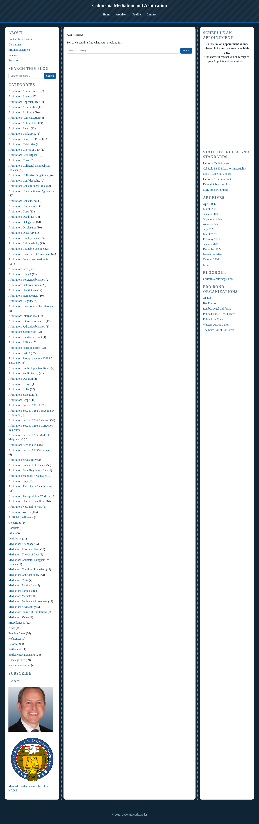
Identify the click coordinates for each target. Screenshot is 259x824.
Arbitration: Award (19, 128)
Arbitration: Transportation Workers (29, 496)
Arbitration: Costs (18, 211)
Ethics (12, 533)
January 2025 (211, 244)
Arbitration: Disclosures (22, 227)
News (11, 628)
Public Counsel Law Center (219, 313)
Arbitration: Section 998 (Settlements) (30, 450)
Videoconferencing (19, 665)
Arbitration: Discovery (21, 232)
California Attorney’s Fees (218, 278)
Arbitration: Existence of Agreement (29, 254)
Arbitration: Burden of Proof (25, 139)
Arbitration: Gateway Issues (24, 285)
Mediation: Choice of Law (23, 554)
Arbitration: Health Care (22, 290)
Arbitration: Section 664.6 (23, 444)
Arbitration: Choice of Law (24, 149)
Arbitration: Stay (18, 481)
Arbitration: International (22, 315)
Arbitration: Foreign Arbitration (26, 279)
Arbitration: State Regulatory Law (28, 470)
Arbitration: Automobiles (22, 123)
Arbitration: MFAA (19, 342)
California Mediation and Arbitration (129, 5)
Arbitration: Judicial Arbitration (26, 326)
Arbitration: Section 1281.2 (24, 405)
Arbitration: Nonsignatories (24, 347)
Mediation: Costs (18, 580)
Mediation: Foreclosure (21, 590)
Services (13, 60)
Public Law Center (214, 319)
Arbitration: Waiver (19, 512)
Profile (136, 14)
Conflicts (13, 527)
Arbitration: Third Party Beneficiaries (30, 486)
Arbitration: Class (18, 160)
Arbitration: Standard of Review (27, 465)
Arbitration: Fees (18, 269)
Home (106, 14)
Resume (13, 55)
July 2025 (208, 229)
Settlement (14, 649)
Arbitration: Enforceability (23, 243)
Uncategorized (16, 660)
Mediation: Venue (18, 617)
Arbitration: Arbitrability (22, 107)
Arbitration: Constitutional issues (27, 185)
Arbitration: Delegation (21, 222)
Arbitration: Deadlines (21, 216)
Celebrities (14, 522)
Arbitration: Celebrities (21, 144)
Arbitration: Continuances (23, 206)
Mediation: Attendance (21, 543)
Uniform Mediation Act (216, 163)
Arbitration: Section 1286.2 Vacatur (28, 420)
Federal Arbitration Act (216, 184)
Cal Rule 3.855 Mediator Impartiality (224, 168)
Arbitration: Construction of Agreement (31, 191)
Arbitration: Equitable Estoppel (26, 248)
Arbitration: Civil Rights (22, 154)
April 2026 (209, 203)
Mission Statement (19, 49)
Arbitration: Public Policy (23, 373)
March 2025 (210, 234)
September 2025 (212, 219)
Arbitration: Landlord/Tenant (25, 337)
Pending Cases (16, 633)
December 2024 (212, 249)
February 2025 (211, 239)
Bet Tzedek (209, 303)
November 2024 (212, 254)
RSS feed (13, 680)
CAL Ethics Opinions (215, 189)
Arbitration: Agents (19, 96)
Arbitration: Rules (18, 389)
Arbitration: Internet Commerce (26, 321)
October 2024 (211, 259)
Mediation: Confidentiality (23, 574)
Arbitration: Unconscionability (26, 501)
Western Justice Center (216, 324)
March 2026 (210, 208)
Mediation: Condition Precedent (26, 569)
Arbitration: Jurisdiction (22, 331)
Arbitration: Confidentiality (24, 180)
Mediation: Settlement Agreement (27, 601)
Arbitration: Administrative (24, 91)
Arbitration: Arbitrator (21, 112)
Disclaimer (14, 44)
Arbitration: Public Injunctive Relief (29, 368)
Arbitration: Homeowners (23, 295)
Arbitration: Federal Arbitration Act (28, 259)
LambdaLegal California (217, 308)
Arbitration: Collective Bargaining (28, 175)
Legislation (14, 538)
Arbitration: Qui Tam (20, 378)
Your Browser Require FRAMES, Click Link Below (227, 105)
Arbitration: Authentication (24, 117)
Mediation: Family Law (22, 585)
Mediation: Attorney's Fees (24, 549)
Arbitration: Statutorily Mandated (27, 475)
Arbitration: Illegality (20, 300)
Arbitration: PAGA (19, 353)
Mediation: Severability (22, 606)
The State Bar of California (218, 329)
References (14, 638)
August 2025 (210, 224)
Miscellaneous (16, 622)
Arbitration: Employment (23, 238)
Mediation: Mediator (20, 596)
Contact (151, 14)
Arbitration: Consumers (22, 200)
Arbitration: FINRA (19, 274)
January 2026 (211, 214)
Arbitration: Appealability (23, 101)
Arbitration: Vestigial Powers (25, 506)
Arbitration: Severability (22, 459)
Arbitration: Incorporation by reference (30, 306)
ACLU (207, 297)
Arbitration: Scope (19, 399)
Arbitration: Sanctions (21, 394)
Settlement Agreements (21, 654)
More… (207, 265)
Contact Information (20, 39)
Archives (121, 14)
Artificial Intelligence (20, 517)
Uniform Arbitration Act (217, 179)
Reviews (13, 644)
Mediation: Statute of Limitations (27, 612)
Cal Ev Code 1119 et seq (217, 173)
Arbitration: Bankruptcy (22, 133)
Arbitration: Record (19, 384)
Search (50, 75)
